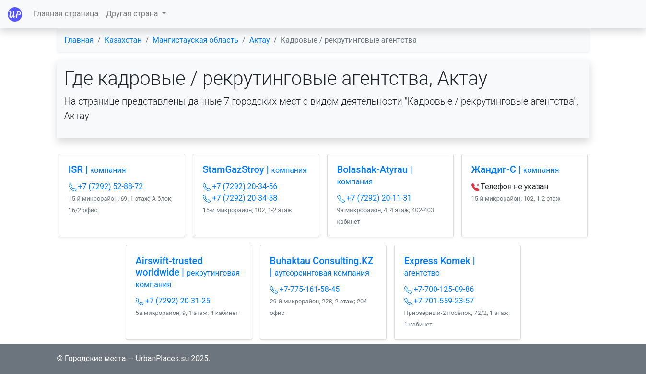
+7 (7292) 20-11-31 (374, 198)
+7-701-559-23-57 (439, 300)
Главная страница (66, 13)
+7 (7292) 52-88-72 (106, 186)
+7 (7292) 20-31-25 (173, 300)
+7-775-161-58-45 (305, 289)
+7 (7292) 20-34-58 (240, 198)
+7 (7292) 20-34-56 (240, 186)
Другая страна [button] (133, 13)
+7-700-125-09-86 (439, 289)
